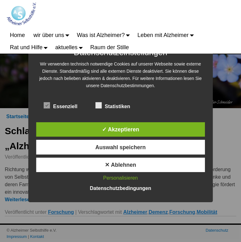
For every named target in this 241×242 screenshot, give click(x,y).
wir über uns (53, 35)
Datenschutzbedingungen (120, 188)
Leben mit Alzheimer (167, 35)
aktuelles (70, 47)
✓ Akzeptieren (120, 129)
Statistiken (112, 105)
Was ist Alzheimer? (105, 35)
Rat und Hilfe (30, 47)
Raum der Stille (109, 47)
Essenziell (60, 105)
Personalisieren (120, 178)
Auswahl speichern (120, 147)
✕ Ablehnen (120, 165)
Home (17, 35)
